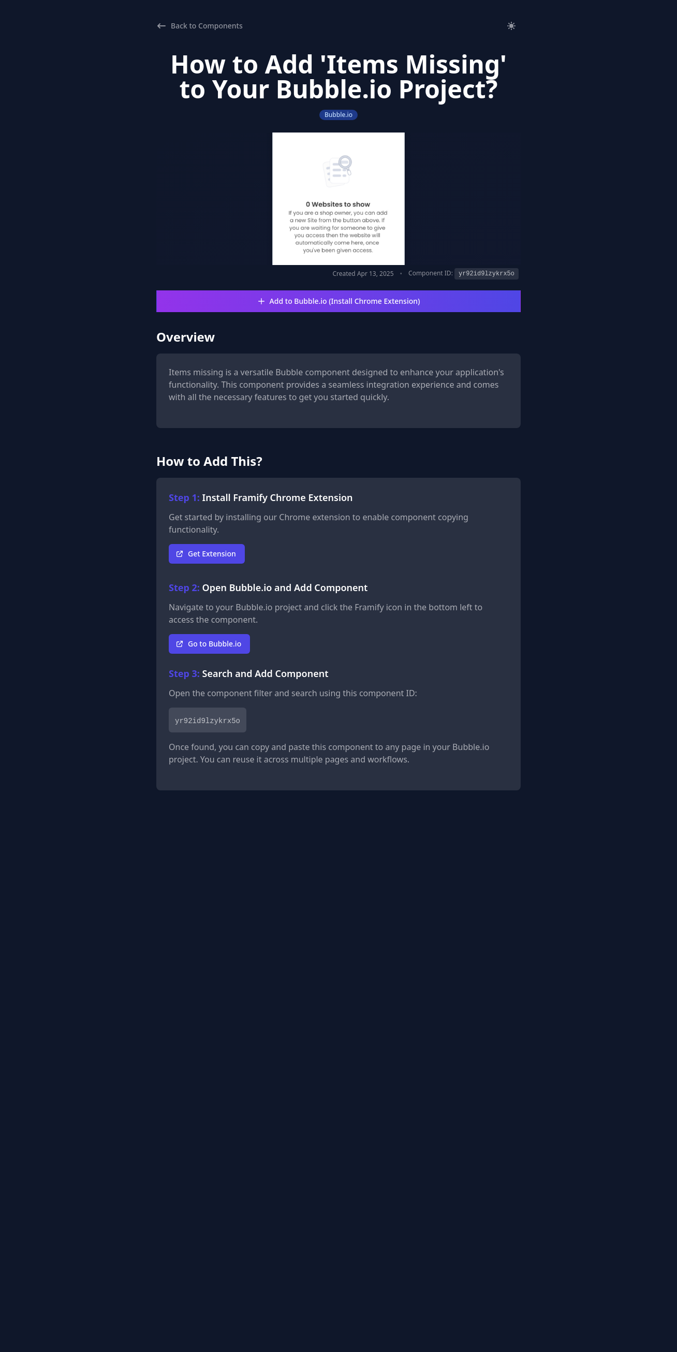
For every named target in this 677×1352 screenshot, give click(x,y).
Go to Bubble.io (208, 644)
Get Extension (205, 554)
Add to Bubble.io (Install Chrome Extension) (338, 301)
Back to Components (199, 26)
